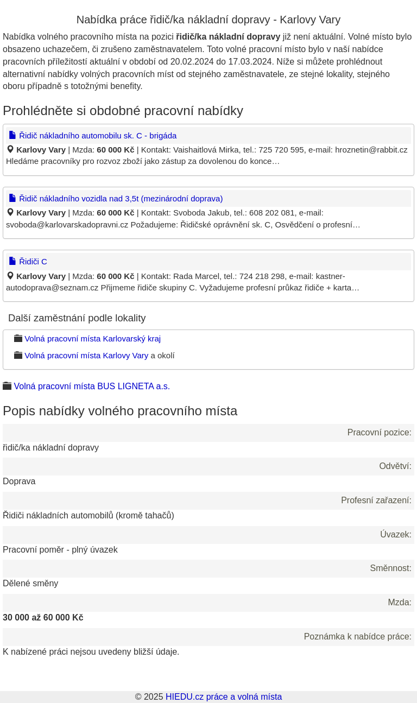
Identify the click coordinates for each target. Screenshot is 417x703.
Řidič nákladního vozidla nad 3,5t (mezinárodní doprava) (116, 198)
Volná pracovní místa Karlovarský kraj (92, 338)
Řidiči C (28, 261)
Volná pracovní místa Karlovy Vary (86, 355)
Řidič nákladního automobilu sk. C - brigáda (92, 135)
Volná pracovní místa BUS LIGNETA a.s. (92, 386)
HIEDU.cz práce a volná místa (224, 696)
